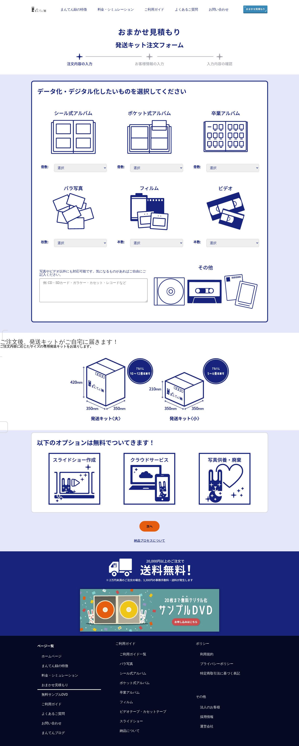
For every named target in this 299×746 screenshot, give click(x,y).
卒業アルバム (130, 692)
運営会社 (206, 726)
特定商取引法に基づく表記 (220, 673)
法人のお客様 (210, 707)
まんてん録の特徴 (73, 9)
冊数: (45, 167)
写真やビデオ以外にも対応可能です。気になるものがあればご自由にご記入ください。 (92, 273)
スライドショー (131, 721)
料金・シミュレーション (116, 9)
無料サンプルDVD (55, 695)
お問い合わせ (219, 9)
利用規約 (206, 654)
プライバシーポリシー (216, 664)
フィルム (126, 702)
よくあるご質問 (186, 9)
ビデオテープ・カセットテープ (143, 712)
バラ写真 (126, 664)
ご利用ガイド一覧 (133, 654)
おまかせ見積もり (55, 685)
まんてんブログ (53, 733)
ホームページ (52, 656)
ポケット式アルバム (135, 683)
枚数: (45, 242)
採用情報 (206, 717)
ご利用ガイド (154, 9)
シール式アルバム (133, 673)
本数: (121, 242)
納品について (130, 731)
